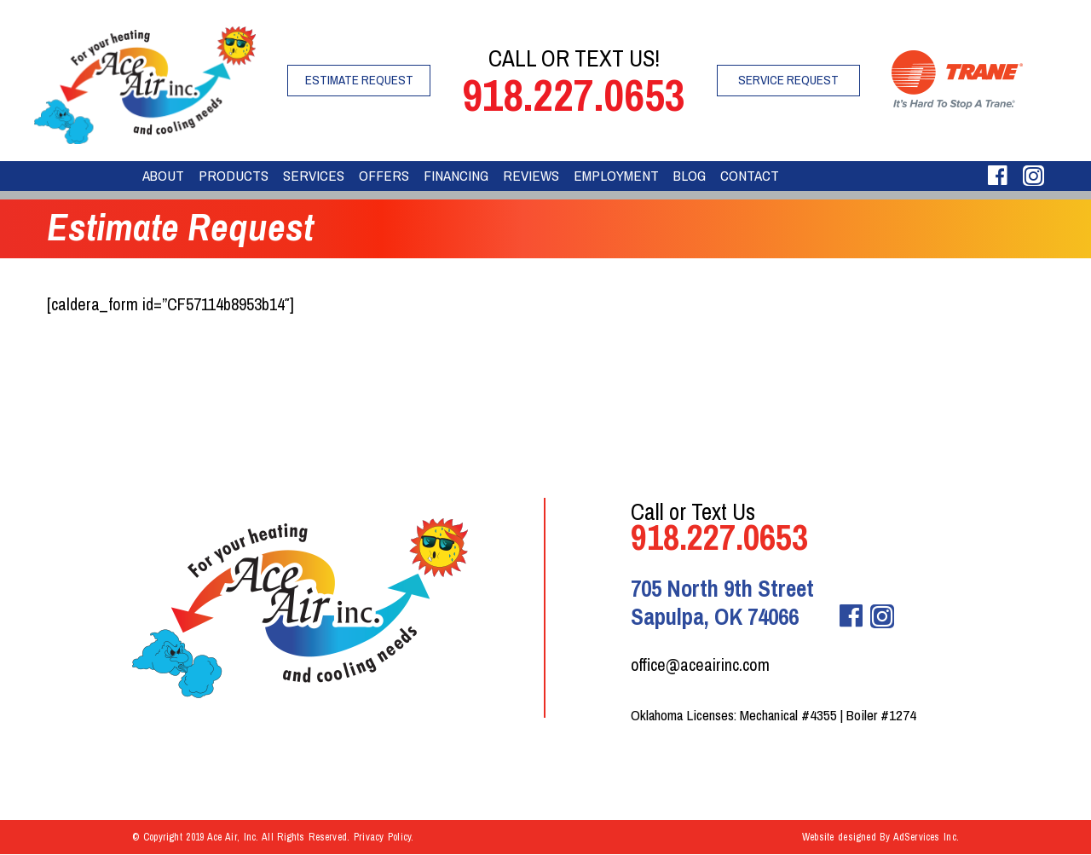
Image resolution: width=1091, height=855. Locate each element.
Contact (749, 175)
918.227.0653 (573, 94)
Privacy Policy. (384, 837)
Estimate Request (359, 80)
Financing (456, 175)
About (163, 175)
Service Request (788, 80)
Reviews (531, 175)
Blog (689, 175)
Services (313, 175)
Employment (616, 175)
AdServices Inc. (926, 837)
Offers (384, 175)
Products (233, 175)
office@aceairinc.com (700, 664)
